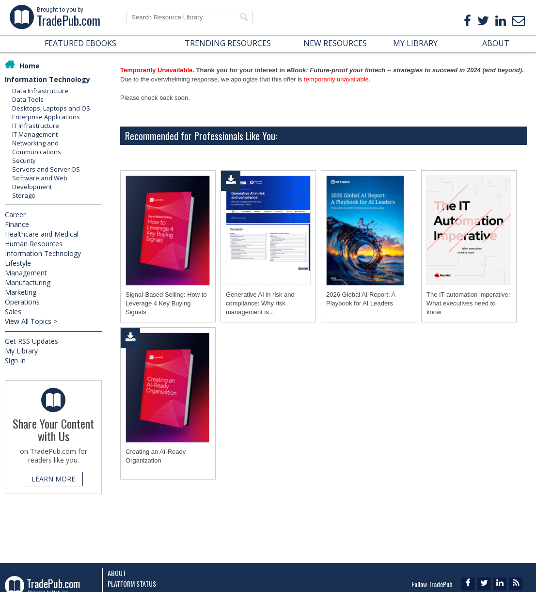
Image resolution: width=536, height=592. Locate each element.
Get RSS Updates (31, 341)
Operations (22, 301)
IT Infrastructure (35, 125)
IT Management (35, 134)
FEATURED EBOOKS (80, 43)
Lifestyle (18, 263)
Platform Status (132, 583)
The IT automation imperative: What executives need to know (468, 303)
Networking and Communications (36, 147)
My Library (21, 350)
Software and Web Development (39, 182)
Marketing (20, 292)
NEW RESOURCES (335, 43)
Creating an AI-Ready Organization (156, 456)
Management (26, 272)
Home (29, 65)
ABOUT (495, 43)
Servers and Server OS (46, 169)
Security (24, 160)
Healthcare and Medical (42, 234)
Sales (13, 311)
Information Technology (47, 79)
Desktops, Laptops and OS (51, 108)
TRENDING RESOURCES (228, 43)
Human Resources (34, 243)
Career (15, 214)
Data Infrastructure (40, 90)
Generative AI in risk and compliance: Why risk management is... (260, 303)
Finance (17, 224)
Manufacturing (27, 282)
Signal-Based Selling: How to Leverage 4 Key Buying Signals (166, 303)
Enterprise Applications (46, 116)
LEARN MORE (53, 478)
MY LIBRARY (415, 43)
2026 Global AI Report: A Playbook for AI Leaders (360, 299)
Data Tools (28, 99)
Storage (23, 195)
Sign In (15, 360)
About (117, 573)
